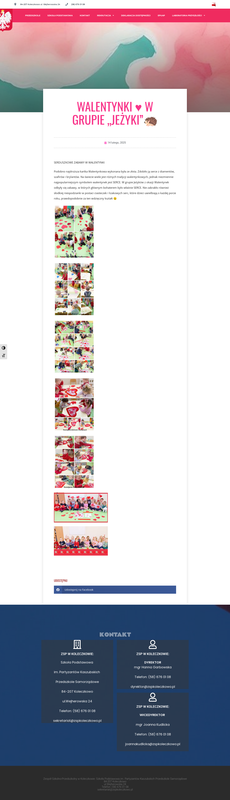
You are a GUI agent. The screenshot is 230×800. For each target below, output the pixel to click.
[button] (115, 590)
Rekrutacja (105, 15)
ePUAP (161, 15)
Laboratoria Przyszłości (188, 15)
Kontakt (85, 15)
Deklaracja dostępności (136, 15)
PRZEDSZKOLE (32, 15)
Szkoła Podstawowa (60, 15)
